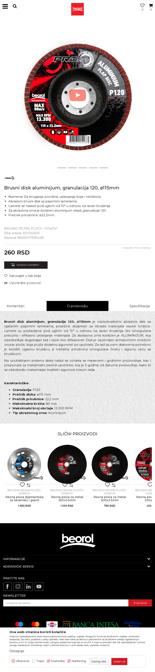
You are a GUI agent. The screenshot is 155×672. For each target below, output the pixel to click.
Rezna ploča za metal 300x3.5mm (110, 499)
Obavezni (22, 661)
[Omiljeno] (141, 11)
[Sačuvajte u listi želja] (22, 276)
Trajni (40, 661)
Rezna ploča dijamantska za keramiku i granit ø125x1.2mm (24, 500)
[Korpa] (151, 11)
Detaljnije (16, 651)
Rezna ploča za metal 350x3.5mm (67, 499)
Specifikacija (139, 306)
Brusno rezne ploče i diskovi (30, 228)
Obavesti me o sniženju (137, 247)
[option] (77, 95)
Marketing (79, 661)
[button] (14, 6)
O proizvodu (77, 306)
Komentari (15, 306)
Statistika (58, 661)
